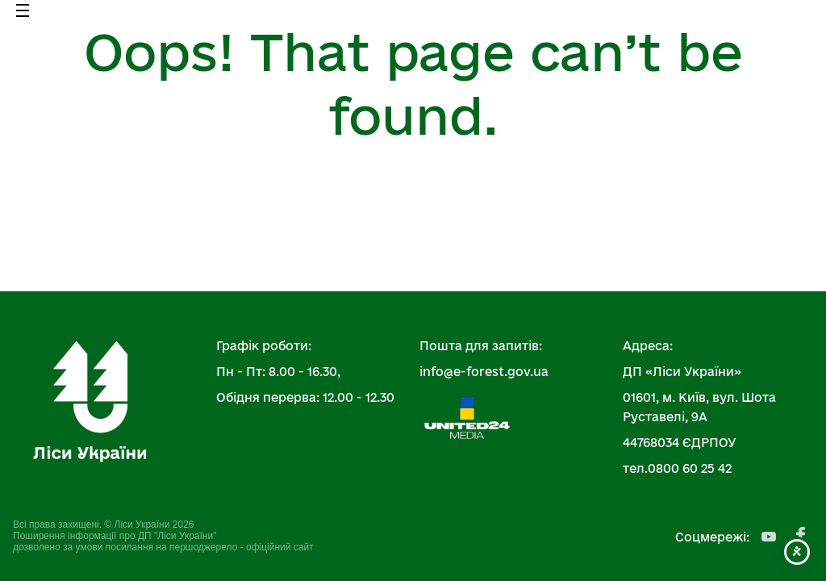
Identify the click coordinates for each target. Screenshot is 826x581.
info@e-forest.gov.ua (484, 371)
